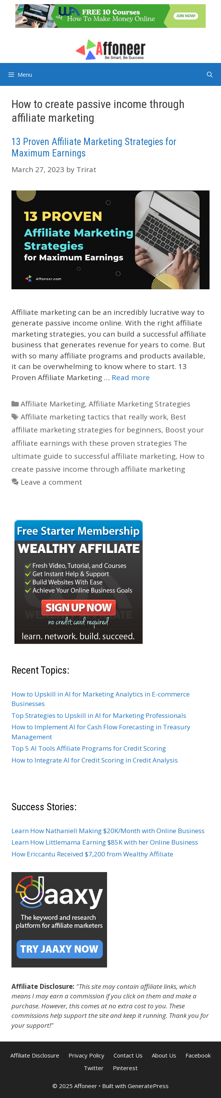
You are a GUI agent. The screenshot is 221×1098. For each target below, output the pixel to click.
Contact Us (128, 1055)
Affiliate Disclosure (34, 1055)
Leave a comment (51, 482)
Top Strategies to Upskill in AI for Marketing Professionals (98, 715)
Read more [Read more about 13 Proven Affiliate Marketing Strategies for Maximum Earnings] (131, 377)
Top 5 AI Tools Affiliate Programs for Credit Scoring (88, 748)
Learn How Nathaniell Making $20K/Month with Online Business (108, 830)
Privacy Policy (86, 1055)
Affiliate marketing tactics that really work (94, 417)
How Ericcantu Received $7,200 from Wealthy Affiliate (92, 854)
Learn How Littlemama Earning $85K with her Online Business (104, 842)
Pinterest (125, 1068)
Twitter (94, 1068)
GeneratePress (148, 1086)
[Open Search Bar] (209, 74)
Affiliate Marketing (53, 404)
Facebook (198, 1055)
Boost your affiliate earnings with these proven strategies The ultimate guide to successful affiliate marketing (107, 443)
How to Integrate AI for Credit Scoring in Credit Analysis (94, 760)
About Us (164, 1055)
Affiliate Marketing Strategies (139, 404)
